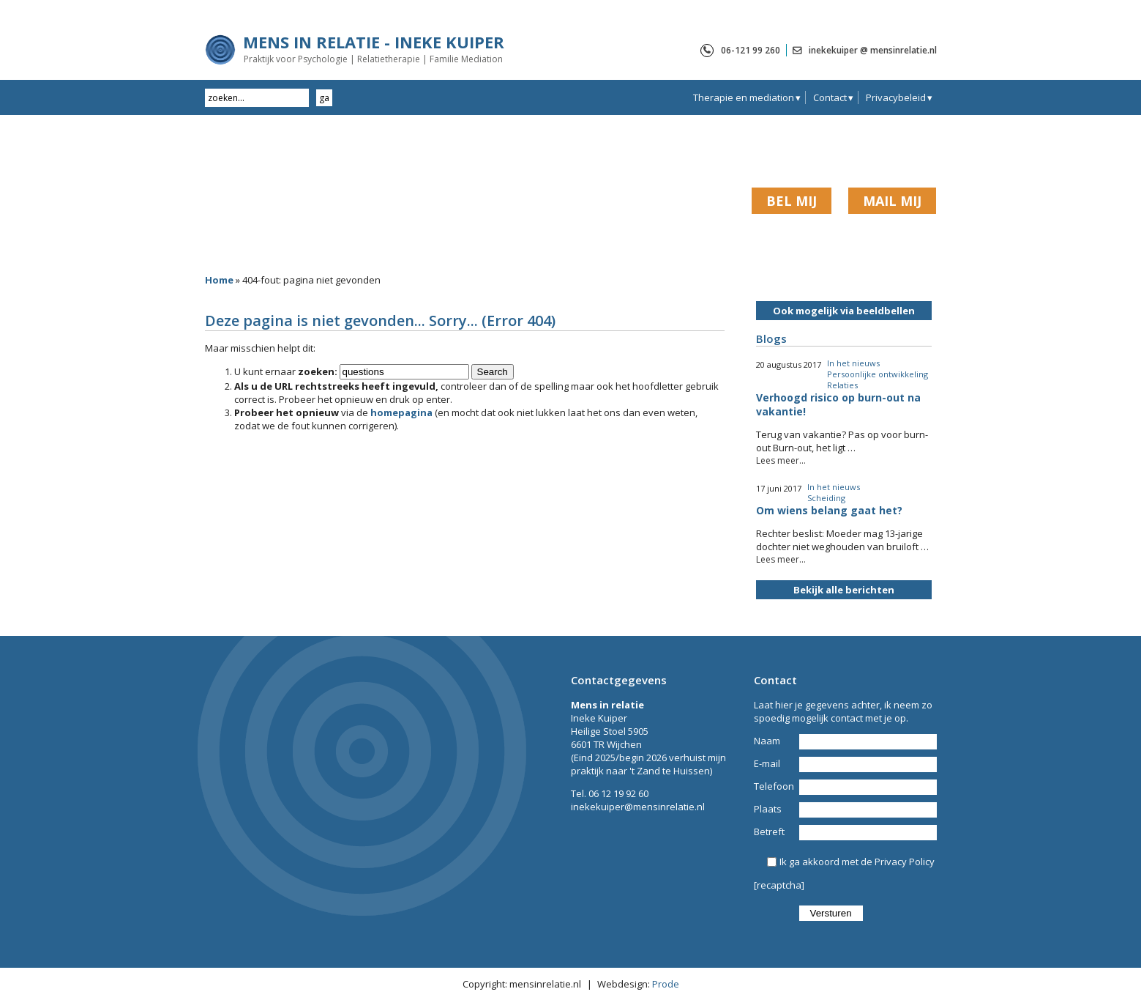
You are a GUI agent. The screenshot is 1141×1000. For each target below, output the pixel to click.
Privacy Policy (905, 861)
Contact (830, 97)
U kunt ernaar (285, 371)
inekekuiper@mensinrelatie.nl (638, 806)
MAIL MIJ (892, 201)
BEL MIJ (791, 201)
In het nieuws (853, 363)
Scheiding (826, 497)
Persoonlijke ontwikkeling (877, 373)
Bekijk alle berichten (843, 589)
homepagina (401, 412)
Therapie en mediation (743, 97)
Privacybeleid (896, 97)
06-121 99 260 (750, 50)
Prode (665, 983)
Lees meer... (781, 460)
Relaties (842, 384)
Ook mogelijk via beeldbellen (844, 310)
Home (219, 279)
